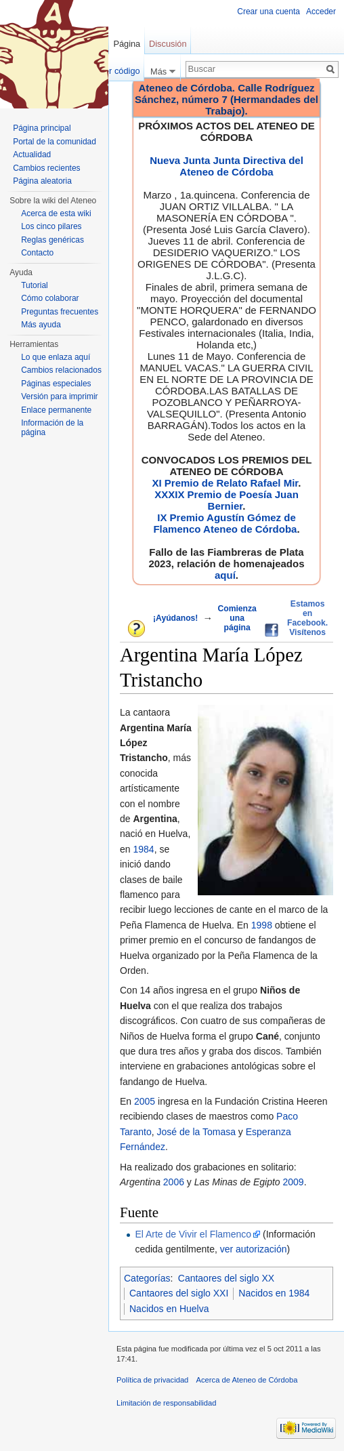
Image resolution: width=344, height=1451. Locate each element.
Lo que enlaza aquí (55, 357)
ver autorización (253, 1249)
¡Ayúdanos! (175, 618)
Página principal (41, 128)
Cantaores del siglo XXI (178, 1293)
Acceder (321, 11)
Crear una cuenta (268, 11)
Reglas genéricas (52, 240)
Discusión (167, 44)
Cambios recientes (46, 168)
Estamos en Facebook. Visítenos (307, 618)
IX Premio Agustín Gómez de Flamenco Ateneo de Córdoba (225, 523)
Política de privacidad (152, 1380)
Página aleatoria (42, 181)
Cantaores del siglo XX (226, 1278)
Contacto (37, 253)
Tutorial (34, 285)
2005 (144, 1101)
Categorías (147, 1278)
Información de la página (52, 427)
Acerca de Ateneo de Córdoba (247, 1380)
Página (126, 44)
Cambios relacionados (61, 370)
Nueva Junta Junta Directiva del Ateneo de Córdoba (226, 166)
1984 (143, 849)
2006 (173, 1182)
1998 (261, 925)
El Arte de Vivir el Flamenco (193, 1234)
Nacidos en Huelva (169, 1308)
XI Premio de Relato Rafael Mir (225, 483)
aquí (225, 575)
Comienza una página (236, 618)
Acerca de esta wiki (56, 213)
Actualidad (32, 154)
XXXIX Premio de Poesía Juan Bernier (226, 500)
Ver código (119, 71)
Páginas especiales (56, 383)
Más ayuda (41, 324)
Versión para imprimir (59, 396)
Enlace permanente (56, 410)
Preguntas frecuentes (59, 311)
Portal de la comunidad (54, 141)
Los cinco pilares (51, 226)
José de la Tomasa (195, 1131)
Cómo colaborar (50, 298)
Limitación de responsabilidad (166, 1403)
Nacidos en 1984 (273, 1293)
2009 (293, 1182)
